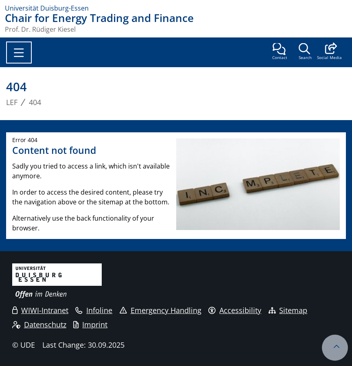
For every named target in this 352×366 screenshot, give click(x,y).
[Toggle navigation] (19, 53)
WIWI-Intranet (40, 310)
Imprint (90, 324)
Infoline (93, 310)
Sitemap (288, 310)
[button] (329, 52)
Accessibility (234, 310)
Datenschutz (39, 324)
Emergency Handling (160, 310)
